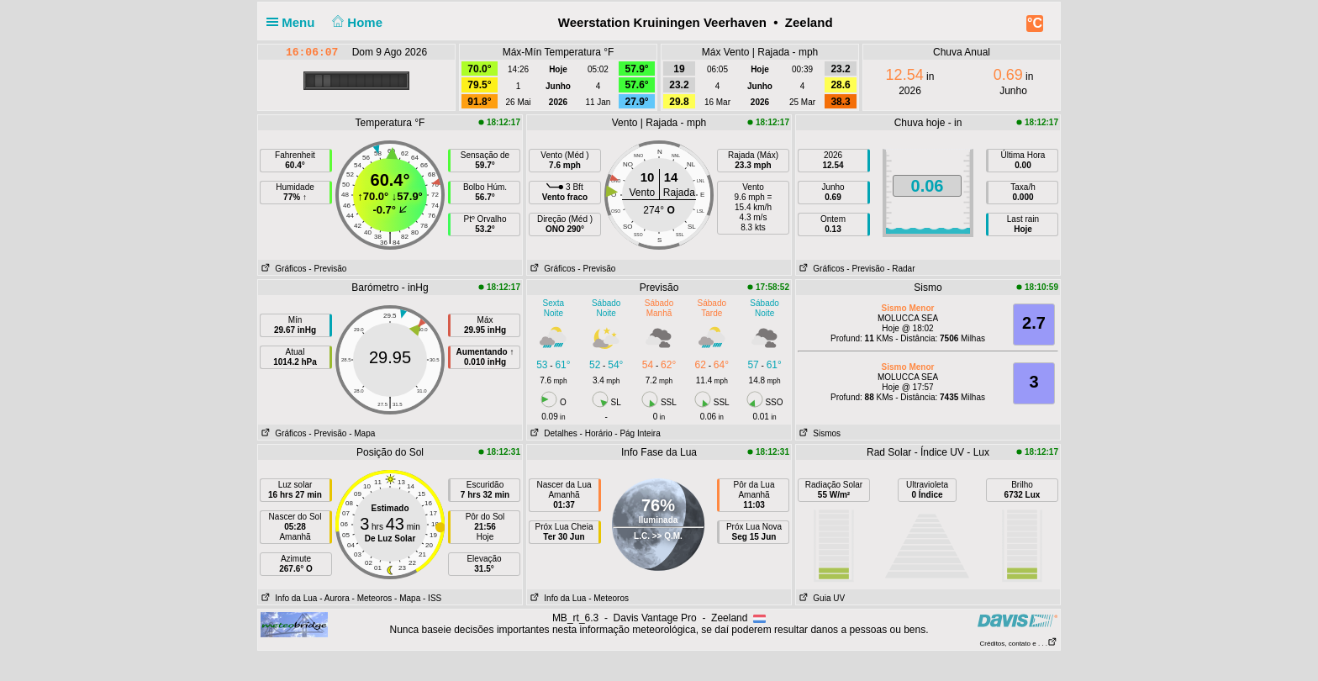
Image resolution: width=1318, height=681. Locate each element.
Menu (294, 22)
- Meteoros (372, 598)
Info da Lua (287, 598)
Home (356, 22)
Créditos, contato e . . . (1018, 643)
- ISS (432, 598)
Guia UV (820, 598)
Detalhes (552, 433)
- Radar (901, 268)
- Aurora (334, 598)
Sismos (818, 433)
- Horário (596, 433)
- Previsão (327, 268)
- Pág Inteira (637, 433)
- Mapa (362, 433)
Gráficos (282, 268)
